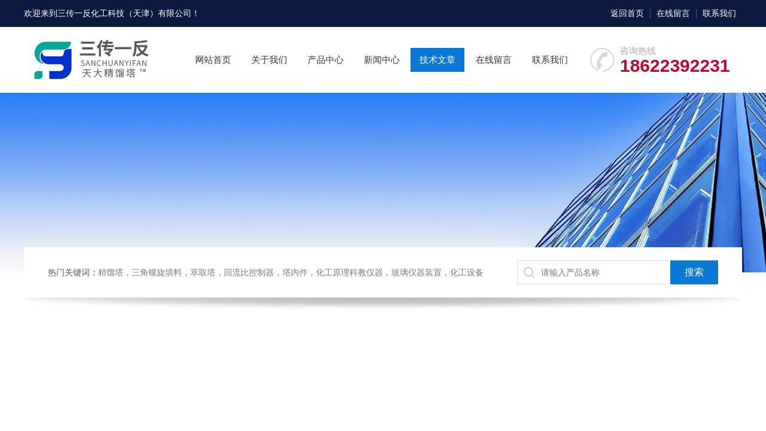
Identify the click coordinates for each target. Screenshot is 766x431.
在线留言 (673, 13)
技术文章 (437, 59)
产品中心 (326, 59)
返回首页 (627, 13)
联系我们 (719, 13)
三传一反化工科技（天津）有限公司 (124, 13)
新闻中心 (382, 59)
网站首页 (213, 59)
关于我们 (269, 59)
